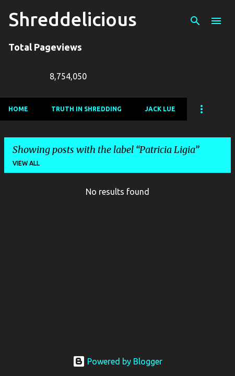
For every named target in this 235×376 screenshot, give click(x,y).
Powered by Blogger (117, 361)
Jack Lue (160, 108)
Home (18, 108)
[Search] (195, 20)
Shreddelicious (72, 19)
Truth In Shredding (86, 108)
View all (26, 163)
